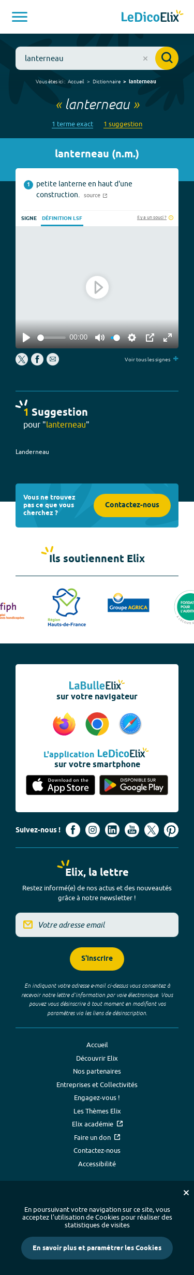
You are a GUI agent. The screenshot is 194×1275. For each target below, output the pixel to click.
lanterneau (142, 81)
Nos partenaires (97, 1071)
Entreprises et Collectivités (97, 1084)
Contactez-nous (132, 505)
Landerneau (32, 452)
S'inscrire (97, 959)
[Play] (26, 337)
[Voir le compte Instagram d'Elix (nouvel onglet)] (92, 830)
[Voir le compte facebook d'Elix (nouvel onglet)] (73, 830)
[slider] (51, 338)
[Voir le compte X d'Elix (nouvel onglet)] (151, 830)
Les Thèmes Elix (97, 1111)
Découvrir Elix (97, 1058)
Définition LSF (62, 218)
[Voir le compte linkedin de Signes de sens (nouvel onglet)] (112, 830)
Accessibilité (97, 1164)
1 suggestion (122, 124)
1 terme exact (72, 124)
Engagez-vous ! (97, 1097)
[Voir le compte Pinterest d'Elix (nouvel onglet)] (171, 830)
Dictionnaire (107, 81)
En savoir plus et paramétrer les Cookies (97, 1248)
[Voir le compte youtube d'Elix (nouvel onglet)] (132, 830)
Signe (29, 218)
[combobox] (97, 58)
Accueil (76, 81)
